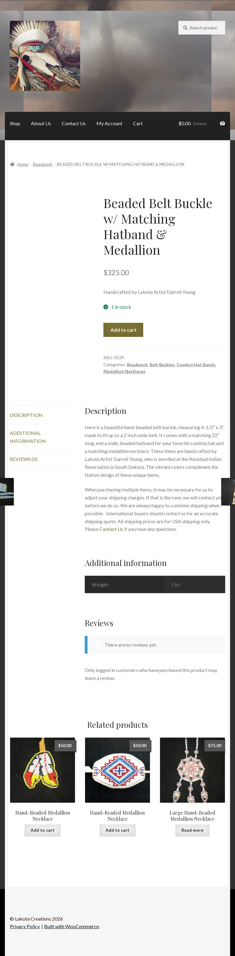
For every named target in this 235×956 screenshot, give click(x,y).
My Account (109, 123)
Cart (138, 123)
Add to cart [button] (42, 830)
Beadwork (42, 164)
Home (22, 164)
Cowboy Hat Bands (196, 364)
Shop (15, 123)
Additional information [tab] (28, 437)
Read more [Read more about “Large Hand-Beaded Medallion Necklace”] (192, 830)
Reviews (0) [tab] (23, 459)
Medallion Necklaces (124, 371)
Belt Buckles (162, 364)
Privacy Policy (25, 926)
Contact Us (74, 123)
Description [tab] (26, 415)
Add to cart (123, 330)
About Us (41, 123)
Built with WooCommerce (71, 926)
